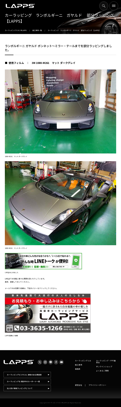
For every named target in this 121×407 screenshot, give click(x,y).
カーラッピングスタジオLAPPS (16, 30)
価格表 (77, 369)
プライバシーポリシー (97, 385)
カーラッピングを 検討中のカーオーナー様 (23, 381)
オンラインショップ (104, 366)
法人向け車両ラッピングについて (20, 388)
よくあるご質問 (102, 370)
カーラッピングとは (83, 360)
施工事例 (78, 365)
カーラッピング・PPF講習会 (106, 361)
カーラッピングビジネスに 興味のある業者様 (24, 374)
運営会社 (78, 385)
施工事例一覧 (37, 30)
